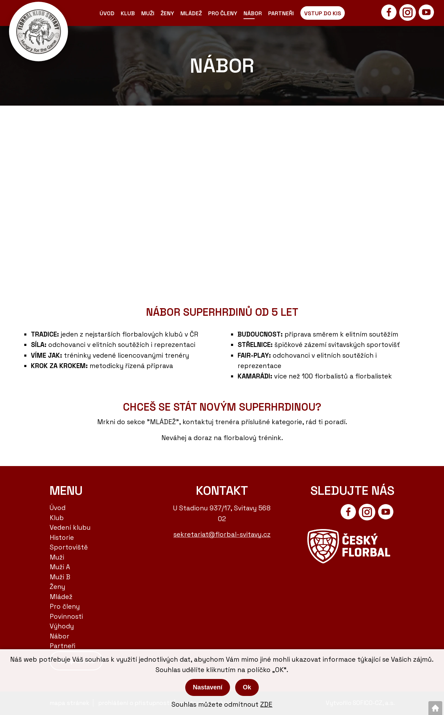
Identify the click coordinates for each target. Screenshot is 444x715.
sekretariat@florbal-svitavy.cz (222, 534)
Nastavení (207, 687)
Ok (247, 687)
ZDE (266, 704)
